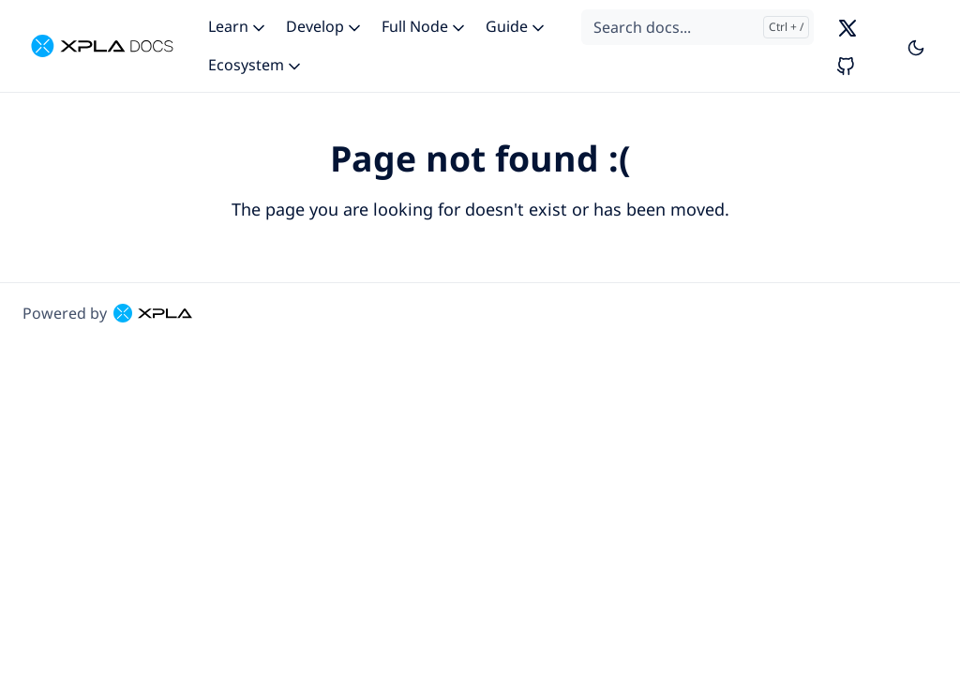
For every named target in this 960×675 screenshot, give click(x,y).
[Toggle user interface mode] (916, 46)
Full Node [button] (425, 26)
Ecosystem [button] (256, 64)
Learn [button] (238, 26)
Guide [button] (517, 26)
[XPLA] (102, 45)
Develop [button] (325, 26)
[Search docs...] (697, 27)
